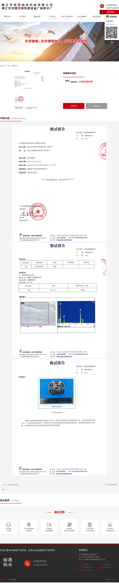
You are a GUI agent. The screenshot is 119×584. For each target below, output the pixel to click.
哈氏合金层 (96, 18)
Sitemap (114, 579)
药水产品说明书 (67, 18)
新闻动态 (37, 18)
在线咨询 (74, 106)
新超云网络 (12, 579)
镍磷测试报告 (113, 484)
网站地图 (108, 579)
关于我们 (22, 18)
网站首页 (7, 18)
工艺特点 (52, 18)
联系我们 (96, 106)
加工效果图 (81, 18)
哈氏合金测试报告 (13, 484)
